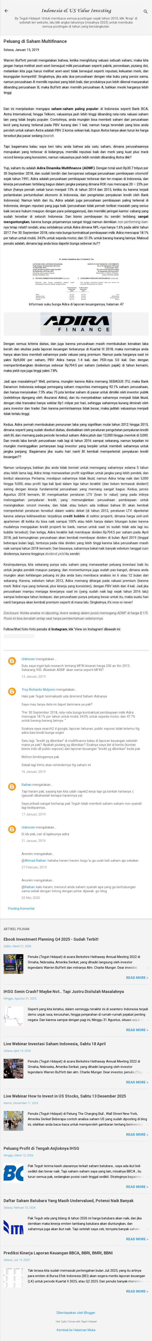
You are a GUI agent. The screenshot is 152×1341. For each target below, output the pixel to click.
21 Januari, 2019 (34, 841)
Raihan (26, 785)
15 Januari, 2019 (34, 677)
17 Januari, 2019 (34, 814)
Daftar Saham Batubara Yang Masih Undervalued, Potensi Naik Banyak (69, 1200)
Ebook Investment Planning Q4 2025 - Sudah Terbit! (51, 939)
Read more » (137, 978)
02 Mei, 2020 (31, 898)
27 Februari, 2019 (34, 867)
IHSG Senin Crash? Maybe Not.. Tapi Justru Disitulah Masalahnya (64, 991)
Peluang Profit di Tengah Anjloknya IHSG (41, 1148)
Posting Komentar (21, 909)
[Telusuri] (145, 12)
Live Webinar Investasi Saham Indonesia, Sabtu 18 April (55, 1043)
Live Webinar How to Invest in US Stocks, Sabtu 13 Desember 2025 (65, 1096)
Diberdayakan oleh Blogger (76, 1313)
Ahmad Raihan (35, 861)
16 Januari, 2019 (34, 772)
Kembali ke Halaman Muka (76, 1330)
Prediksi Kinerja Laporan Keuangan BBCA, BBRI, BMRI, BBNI (58, 1253)
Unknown (28, 659)
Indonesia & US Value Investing (76, 11)
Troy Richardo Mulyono (38, 690)
